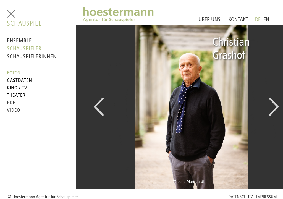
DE (258, 20)
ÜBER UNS (209, 20)
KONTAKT (238, 20)
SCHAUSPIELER (24, 49)
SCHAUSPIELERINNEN (32, 57)
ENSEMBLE (19, 41)
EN (266, 20)
